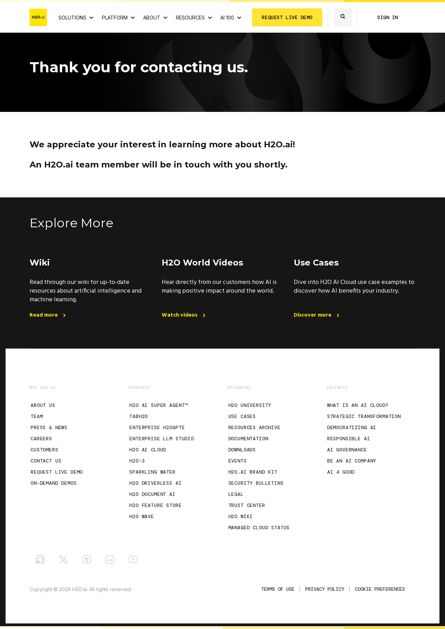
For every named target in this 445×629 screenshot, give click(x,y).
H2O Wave (141, 516)
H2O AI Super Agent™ (158, 405)
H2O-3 (137, 461)
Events (237, 461)
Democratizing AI (351, 427)
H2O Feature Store (155, 505)
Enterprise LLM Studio (161, 438)
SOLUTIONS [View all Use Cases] (72, 18)
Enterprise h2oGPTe (157, 427)
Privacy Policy (324, 589)
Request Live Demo (57, 472)
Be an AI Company (351, 461)
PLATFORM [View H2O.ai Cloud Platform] (115, 18)
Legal (236, 494)
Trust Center (246, 505)
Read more (44, 315)
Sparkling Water (152, 472)
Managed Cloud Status (259, 527)
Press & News (49, 427)
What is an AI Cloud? (358, 405)
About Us (43, 405)
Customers (44, 450)
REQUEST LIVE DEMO (287, 17)
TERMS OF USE (277, 589)
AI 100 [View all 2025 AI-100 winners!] (227, 18)
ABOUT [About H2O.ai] (151, 18)
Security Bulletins (256, 483)
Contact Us (46, 461)
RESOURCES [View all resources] (190, 18)
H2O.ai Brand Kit (252, 472)
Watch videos (180, 315)
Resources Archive (254, 427)
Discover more (313, 315)
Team (37, 416)
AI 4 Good (341, 472)
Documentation (248, 438)
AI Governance (347, 450)
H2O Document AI (152, 494)
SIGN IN (387, 17)
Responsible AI (348, 438)
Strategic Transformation (364, 416)
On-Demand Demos (54, 483)
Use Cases (242, 416)
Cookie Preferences (380, 589)
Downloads (242, 450)
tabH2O (138, 416)
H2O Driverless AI (155, 483)
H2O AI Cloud (147, 450)
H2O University (250, 405)
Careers (41, 438)
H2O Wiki (240, 516)
